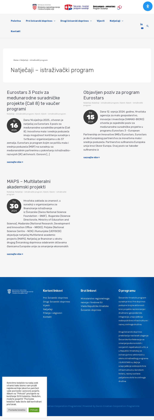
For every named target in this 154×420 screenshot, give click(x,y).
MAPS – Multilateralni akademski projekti (28, 184)
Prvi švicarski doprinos (55, 297)
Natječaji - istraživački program (20, 114)
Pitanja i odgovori (52, 313)
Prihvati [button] (34, 410)
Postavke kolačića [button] (16, 410)
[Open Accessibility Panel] (148, 6)
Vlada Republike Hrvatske (95, 306)
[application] (52, 21)
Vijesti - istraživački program (53, 114)
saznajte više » (15, 161)
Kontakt (47, 316)
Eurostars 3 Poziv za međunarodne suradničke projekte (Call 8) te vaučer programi (33, 101)
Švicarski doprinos (91, 310)
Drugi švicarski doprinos (56, 301)
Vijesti (37, 114)
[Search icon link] (147, 26)
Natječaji (87, 103)
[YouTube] (142, 28)
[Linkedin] (141, 24)
